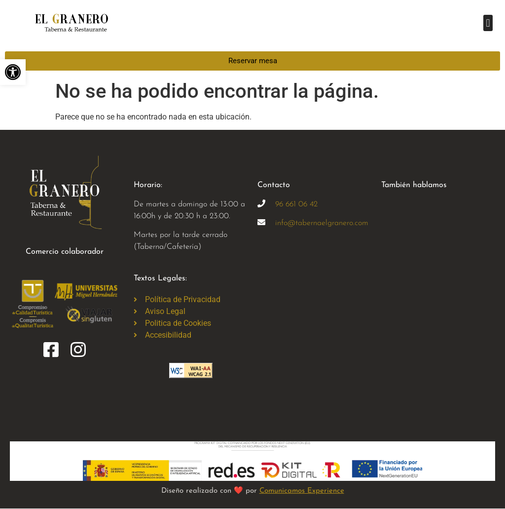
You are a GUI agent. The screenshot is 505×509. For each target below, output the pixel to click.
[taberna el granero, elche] (314, 323)
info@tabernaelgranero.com (321, 223)
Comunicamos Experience (301, 491)
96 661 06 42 (296, 204)
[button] (488, 23)
